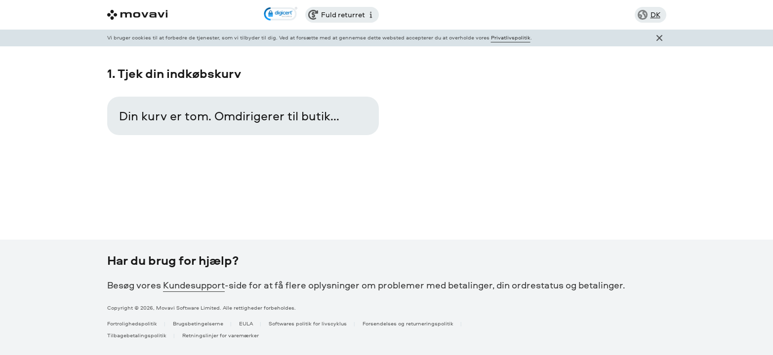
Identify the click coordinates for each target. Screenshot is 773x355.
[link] (280, 15)
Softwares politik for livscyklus (308, 323)
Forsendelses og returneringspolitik (408, 323)
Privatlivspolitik (510, 37)
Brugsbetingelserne (198, 323)
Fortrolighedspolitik (132, 323)
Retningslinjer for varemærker (220, 335)
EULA (246, 323)
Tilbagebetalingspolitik (136, 335)
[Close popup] (659, 38)
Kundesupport (194, 285)
